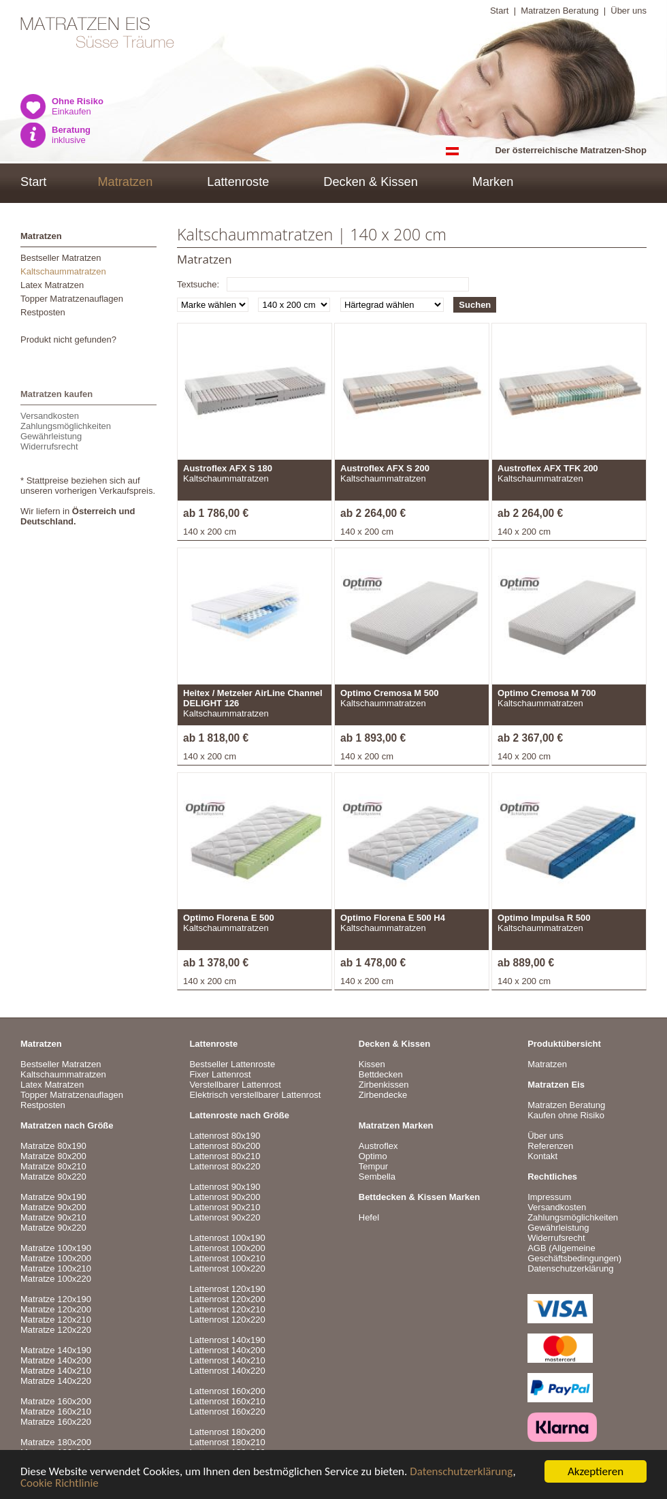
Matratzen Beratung (559, 10)
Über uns (629, 10)
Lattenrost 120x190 (227, 1289)
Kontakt (542, 1156)
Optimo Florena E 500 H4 (392, 918)
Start (499, 10)
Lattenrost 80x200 (224, 1146)
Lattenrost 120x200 (227, 1299)
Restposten (42, 312)
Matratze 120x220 (55, 1330)
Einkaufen (77, 106)
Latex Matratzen (52, 285)
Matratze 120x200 (55, 1309)
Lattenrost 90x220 (224, 1217)
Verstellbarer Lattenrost (234, 1084)
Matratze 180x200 (55, 1442)
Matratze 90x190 (53, 1197)
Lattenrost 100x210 (227, 1258)
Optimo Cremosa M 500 (389, 693)
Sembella (377, 1176)
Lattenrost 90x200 (224, 1197)
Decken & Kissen (370, 182)
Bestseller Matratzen (60, 258)
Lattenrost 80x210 (224, 1156)
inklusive (71, 135)
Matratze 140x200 (55, 1360)
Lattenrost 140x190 (227, 1340)
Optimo (373, 1156)
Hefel (369, 1217)
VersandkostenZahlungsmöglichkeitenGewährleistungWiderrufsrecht (65, 431)
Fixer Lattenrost (219, 1074)
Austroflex (378, 1146)
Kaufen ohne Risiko (565, 1115)
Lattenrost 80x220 (224, 1166)
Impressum (549, 1197)
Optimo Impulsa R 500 (544, 918)
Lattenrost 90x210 (224, 1207)
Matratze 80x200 (53, 1156)
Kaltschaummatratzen (63, 271)
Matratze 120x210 (55, 1319)
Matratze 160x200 (55, 1401)
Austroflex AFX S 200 (384, 468)
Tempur (373, 1166)
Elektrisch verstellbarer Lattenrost (255, 1095)
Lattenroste (238, 182)
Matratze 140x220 (55, 1381)
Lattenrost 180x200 (227, 1432)
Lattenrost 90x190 (224, 1187)
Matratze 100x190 (55, 1248)
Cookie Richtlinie (59, 1484)
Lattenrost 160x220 (227, 1411)
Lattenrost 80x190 (224, 1136)
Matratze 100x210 (55, 1268)
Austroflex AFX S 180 (227, 468)
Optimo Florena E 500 (228, 918)
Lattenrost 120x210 (227, 1309)
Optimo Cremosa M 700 (547, 693)
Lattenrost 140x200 (227, 1350)
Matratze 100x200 (55, 1258)
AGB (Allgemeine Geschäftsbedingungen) (574, 1253)
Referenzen (550, 1146)
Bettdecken (381, 1074)
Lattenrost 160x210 (227, 1401)
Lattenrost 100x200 (227, 1248)
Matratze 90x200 (53, 1207)
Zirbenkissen (384, 1084)
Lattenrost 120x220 (227, 1319)
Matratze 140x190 (55, 1350)
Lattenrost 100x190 (227, 1238)
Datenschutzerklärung (461, 1472)
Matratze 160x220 (55, 1422)
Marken (493, 182)
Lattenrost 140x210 (227, 1360)
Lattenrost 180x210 (227, 1442)
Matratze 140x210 (55, 1371)
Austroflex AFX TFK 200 (548, 468)
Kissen (372, 1064)
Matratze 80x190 (53, 1146)
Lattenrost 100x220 (227, 1268)
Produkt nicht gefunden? (68, 339)
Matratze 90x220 (53, 1227)
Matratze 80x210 (53, 1166)
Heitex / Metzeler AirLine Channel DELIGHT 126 (253, 698)
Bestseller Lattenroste (232, 1064)
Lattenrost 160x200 (227, 1391)
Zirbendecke (383, 1095)
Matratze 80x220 (53, 1176)
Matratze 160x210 (55, 1411)
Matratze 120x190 (55, 1299)
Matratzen (124, 182)
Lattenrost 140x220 (227, 1371)
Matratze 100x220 (55, 1279)
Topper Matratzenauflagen (71, 299)
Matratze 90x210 (53, 1217)
